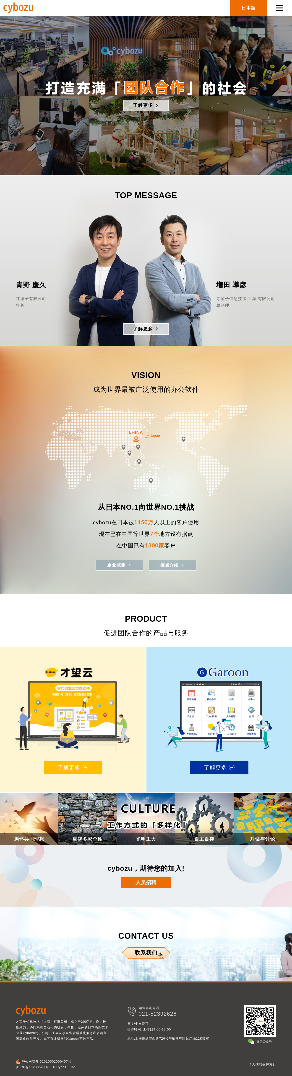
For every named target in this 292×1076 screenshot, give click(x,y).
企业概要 (118, 565)
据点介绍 (173, 565)
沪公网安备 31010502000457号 (43, 1060)
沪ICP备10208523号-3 (34, 1066)
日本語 (248, 7)
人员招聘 (146, 882)
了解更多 (146, 105)
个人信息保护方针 (262, 1063)
